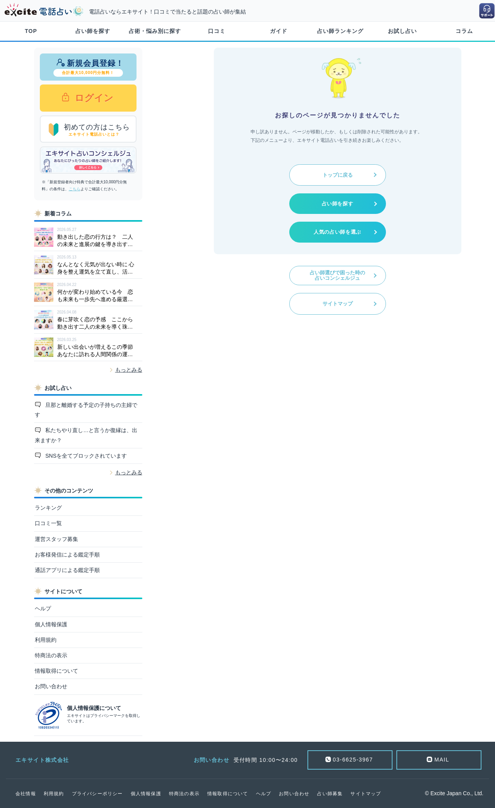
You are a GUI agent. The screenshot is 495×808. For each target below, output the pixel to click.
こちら (74, 189)
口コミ (216, 31)
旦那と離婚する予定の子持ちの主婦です (86, 410)
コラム (464, 31)
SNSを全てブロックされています (85, 456)
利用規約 (45, 640)
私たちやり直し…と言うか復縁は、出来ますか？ (86, 435)
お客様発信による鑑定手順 (67, 554)
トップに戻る (338, 175)
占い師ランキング (340, 31)
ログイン (93, 98)
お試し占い (402, 31)
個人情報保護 (51, 624)
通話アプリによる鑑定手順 (67, 570)
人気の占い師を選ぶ (337, 232)
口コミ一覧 (48, 523)
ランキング (48, 508)
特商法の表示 (51, 655)
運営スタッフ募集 (56, 539)
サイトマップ (338, 304)
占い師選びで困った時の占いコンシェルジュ (337, 275)
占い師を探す (92, 31)
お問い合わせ (51, 686)
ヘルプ (43, 608)
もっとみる (128, 370)
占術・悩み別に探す (155, 31)
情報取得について (56, 671)
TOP (31, 31)
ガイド (278, 31)
